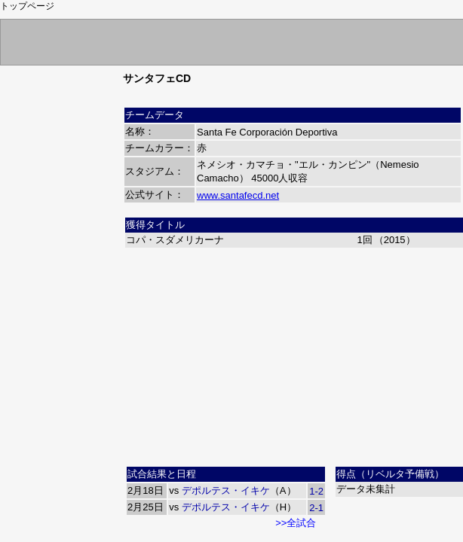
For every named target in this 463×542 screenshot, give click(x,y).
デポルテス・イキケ (226, 490)
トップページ (27, 6)
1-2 (316, 491)
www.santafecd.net (238, 195)
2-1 (316, 507)
